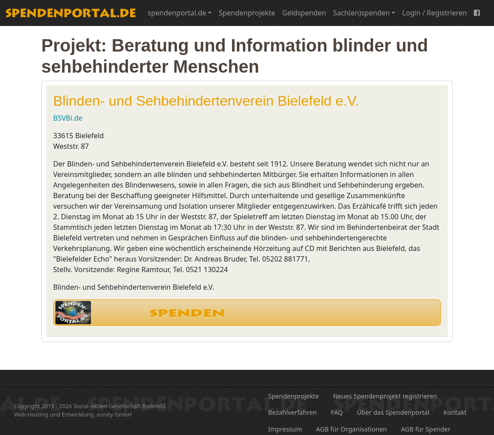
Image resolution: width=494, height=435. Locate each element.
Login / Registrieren (434, 13)
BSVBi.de (67, 118)
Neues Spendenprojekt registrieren (385, 396)
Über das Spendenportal (393, 412)
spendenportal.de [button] (177, 13)
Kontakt (455, 412)
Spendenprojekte (246, 13)
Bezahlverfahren (292, 412)
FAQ (337, 412)
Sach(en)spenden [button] (361, 13)
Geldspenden (304, 13)
